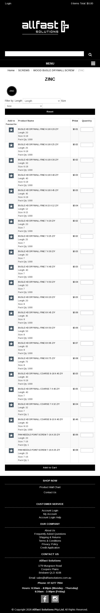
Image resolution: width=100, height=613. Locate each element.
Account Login (50, 510)
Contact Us (50, 492)
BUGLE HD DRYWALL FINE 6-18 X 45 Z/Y (38, 190)
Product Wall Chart (50, 487)
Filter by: (9, 100)
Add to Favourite (11, 130)
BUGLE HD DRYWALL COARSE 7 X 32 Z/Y (39, 404)
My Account (50, 513)
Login (8, 3)
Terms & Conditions (50, 540)
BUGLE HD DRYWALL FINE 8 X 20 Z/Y (36, 297)
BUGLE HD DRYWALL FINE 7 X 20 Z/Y (36, 221)
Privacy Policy (50, 544)
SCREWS (24, 70)
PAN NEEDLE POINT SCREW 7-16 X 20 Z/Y (39, 434)
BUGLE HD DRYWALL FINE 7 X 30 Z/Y (36, 251)
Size (63, 100)
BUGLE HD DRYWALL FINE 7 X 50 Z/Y (36, 282)
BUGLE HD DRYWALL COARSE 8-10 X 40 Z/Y (40, 419)
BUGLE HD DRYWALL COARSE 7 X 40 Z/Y (39, 389)
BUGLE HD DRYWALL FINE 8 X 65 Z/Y (36, 343)
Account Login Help (50, 517)
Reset (50, 111)
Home (11, 70)
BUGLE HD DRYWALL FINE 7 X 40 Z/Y (36, 266)
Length (18, 100)
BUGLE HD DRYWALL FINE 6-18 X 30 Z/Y (38, 160)
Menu (50, 63)
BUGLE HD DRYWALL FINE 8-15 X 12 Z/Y (38, 205)
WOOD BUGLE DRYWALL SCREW (53, 70)
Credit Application (50, 547)
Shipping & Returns (50, 537)
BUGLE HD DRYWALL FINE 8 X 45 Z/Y (36, 312)
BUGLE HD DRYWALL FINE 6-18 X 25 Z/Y (38, 144)
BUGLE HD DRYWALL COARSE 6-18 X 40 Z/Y (40, 373)
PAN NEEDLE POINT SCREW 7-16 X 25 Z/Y (39, 450)
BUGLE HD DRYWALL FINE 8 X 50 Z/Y (36, 328)
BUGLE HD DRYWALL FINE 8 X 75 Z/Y (36, 358)
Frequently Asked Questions (50, 533)
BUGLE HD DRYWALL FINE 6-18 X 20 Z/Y (38, 129)
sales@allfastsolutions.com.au (54, 577)
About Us (50, 530)
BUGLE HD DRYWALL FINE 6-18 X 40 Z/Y (38, 175)
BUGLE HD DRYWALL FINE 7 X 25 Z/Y (36, 236)
